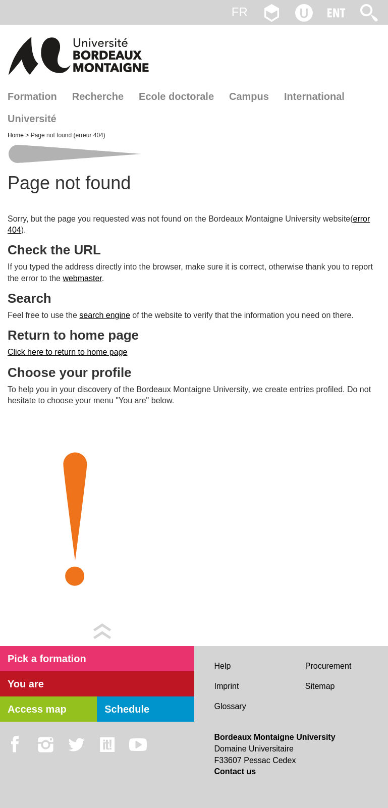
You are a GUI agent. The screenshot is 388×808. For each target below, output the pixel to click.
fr (240, 12)
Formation (32, 96)
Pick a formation (47, 658)
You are (26, 683)
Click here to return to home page (67, 352)
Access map (37, 709)
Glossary (230, 706)
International (314, 96)
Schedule (126, 709)
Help (222, 666)
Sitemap (320, 686)
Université (32, 118)
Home (16, 135)
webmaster (82, 278)
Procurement (328, 666)
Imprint (226, 686)
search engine (104, 315)
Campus (249, 96)
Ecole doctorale (176, 96)
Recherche (98, 96)
